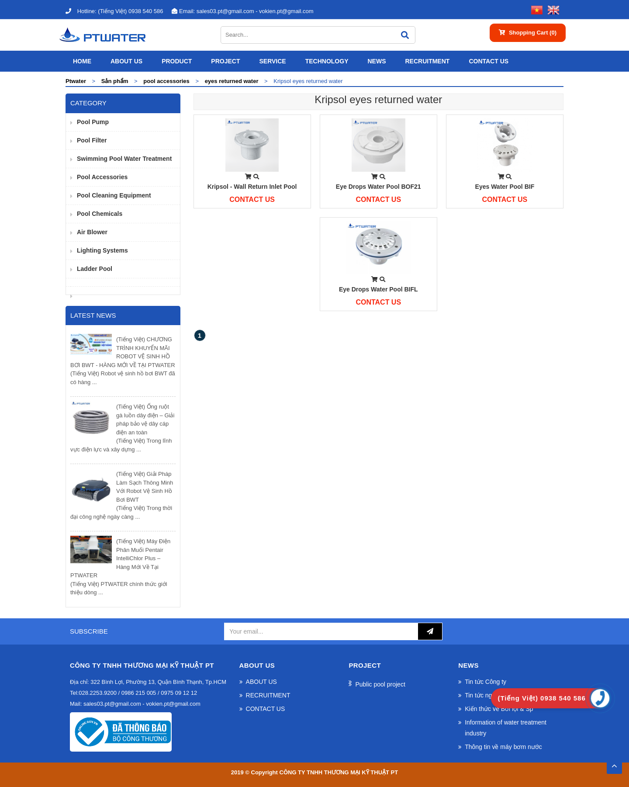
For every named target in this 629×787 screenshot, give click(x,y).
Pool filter (92, 140)
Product (177, 61)
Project (225, 61)
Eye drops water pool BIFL (378, 289)
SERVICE (272, 61)
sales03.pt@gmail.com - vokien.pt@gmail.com (242, 11)
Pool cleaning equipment (114, 195)
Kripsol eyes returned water (378, 99)
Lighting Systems (102, 250)
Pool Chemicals (99, 213)
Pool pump (93, 121)
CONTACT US (488, 61)
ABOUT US (126, 61)
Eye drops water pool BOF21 (378, 186)
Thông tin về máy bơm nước (503, 746)
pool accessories (102, 176)
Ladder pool (94, 268)
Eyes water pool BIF (505, 186)
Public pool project (380, 684)
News (376, 61)
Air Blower (92, 232)
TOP (614, 763)
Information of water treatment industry (505, 728)
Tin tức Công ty (485, 681)
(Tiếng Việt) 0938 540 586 (114, 11)
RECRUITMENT (427, 61)
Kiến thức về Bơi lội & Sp (499, 708)
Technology (327, 61)
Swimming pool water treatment (124, 158)
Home (82, 61)
